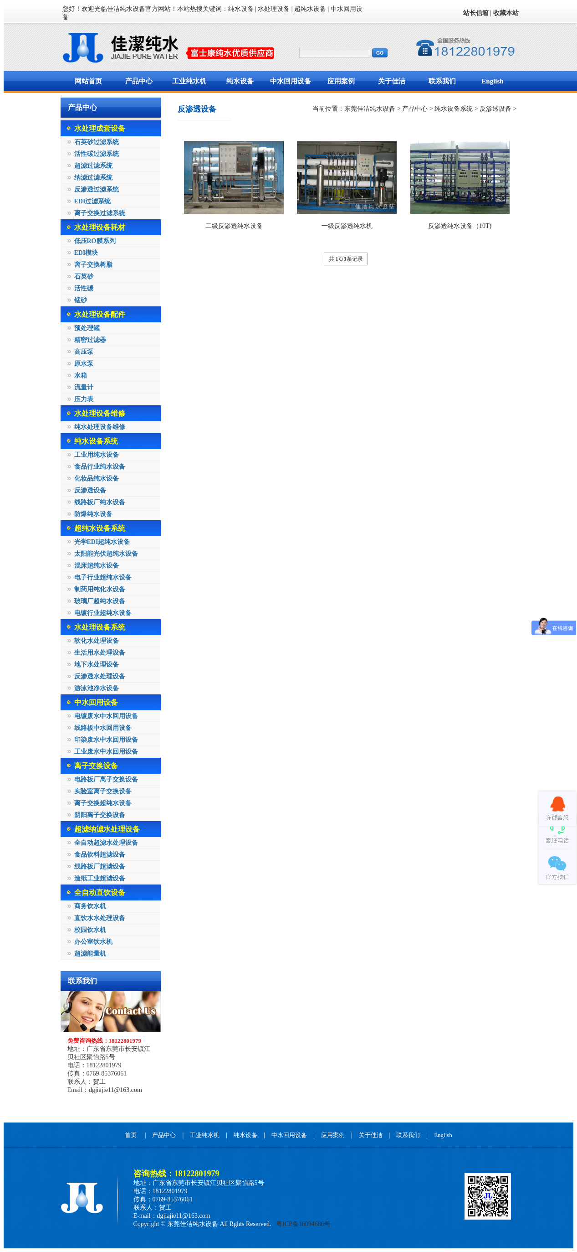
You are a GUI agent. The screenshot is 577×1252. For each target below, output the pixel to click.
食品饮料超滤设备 (99, 854)
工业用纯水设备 (96, 454)
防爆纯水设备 (93, 514)
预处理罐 (87, 328)
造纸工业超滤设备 (99, 878)
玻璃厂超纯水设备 (99, 601)
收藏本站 (506, 13)
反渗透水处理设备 (99, 676)
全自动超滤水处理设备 (106, 842)
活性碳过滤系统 (96, 153)
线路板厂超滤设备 (99, 866)
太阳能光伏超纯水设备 (106, 553)
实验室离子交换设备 (103, 791)
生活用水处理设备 (99, 652)
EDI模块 (86, 252)
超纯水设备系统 (99, 528)
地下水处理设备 (96, 664)
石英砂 (83, 276)
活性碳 (83, 288)
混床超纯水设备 (96, 565)
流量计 (83, 387)
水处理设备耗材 (99, 227)
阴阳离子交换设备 (99, 815)
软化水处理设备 (96, 640)
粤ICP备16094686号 (303, 1224)
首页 (131, 1135)
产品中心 (139, 81)
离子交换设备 (96, 766)
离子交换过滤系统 (99, 213)
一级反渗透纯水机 (347, 225)
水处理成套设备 (99, 128)
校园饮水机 (90, 929)
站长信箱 (476, 13)
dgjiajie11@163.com (115, 1089)
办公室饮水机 (93, 941)
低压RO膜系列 (95, 241)
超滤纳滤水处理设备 (107, 829)
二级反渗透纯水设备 (234, 225)
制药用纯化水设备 (99, 589)
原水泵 (83, 363)
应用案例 (341, 81)
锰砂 (80, 300)
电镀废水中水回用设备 (106, 716)
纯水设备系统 (96, 441)
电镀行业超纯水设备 (103, 613)
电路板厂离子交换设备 (106, 779)
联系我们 (442, 81)
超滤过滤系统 (93, 165)
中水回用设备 (290, 81)
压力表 (83, 399)
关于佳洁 (391, 81)
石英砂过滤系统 (96, 142)
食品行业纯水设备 (99, 466)
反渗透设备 (90, 490)
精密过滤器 (90, 339)
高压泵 (83, 351)
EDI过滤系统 (92, 201)
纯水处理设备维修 (99, 427)
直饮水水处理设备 (99, 918)
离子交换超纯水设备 (103, 803)
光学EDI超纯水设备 (102, 541)
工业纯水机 (189, 81)
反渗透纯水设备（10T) (459, 225)
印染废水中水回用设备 (106, 739)
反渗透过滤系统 (96, 189)
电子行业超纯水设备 (103, 577)
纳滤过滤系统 (93, 177)
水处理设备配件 (99, 314)
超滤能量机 (90, 953)
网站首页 (88, 81)
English (492, 81)
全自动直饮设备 (99, 892)
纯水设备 (240, 81)
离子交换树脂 (93, 264)
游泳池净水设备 (96, 688)
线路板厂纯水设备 (99, 502)
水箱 (80, 375)
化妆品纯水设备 (96, 478)
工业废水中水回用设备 (106, 751)
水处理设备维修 (99, 413)
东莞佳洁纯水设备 (369, 108)
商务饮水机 (90, 906)
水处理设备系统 (99, 627)
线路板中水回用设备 (103, 727)
